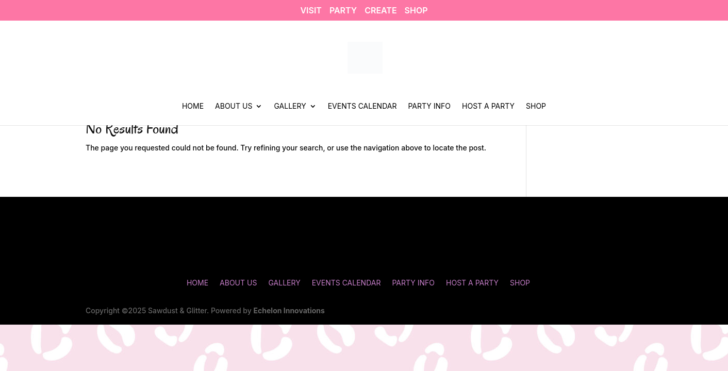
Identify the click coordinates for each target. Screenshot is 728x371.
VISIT (310, 10)
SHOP (416, 10)
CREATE (380, 10)
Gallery (290, 106)
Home (193, 106)
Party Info (429, 106)
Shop (536, 106)
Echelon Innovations (289, 310)
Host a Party (488, 106)
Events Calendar (362, 106)
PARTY (343, 10)
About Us (233, 106)
